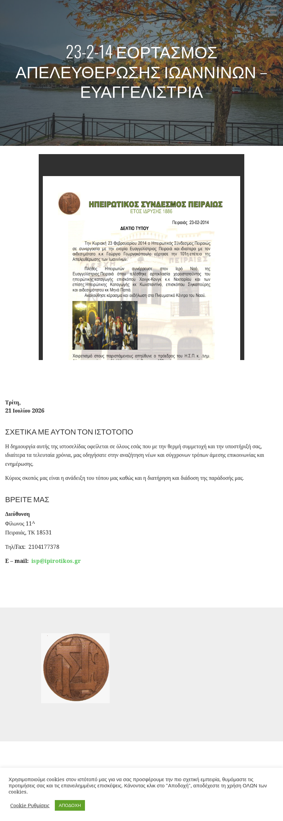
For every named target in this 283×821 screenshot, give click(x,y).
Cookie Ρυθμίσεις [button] (30, 805)
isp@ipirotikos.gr (56, 561)
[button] (273, 10)
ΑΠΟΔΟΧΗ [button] (70, 805)
